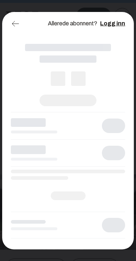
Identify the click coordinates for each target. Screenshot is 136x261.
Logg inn (112, 23)
